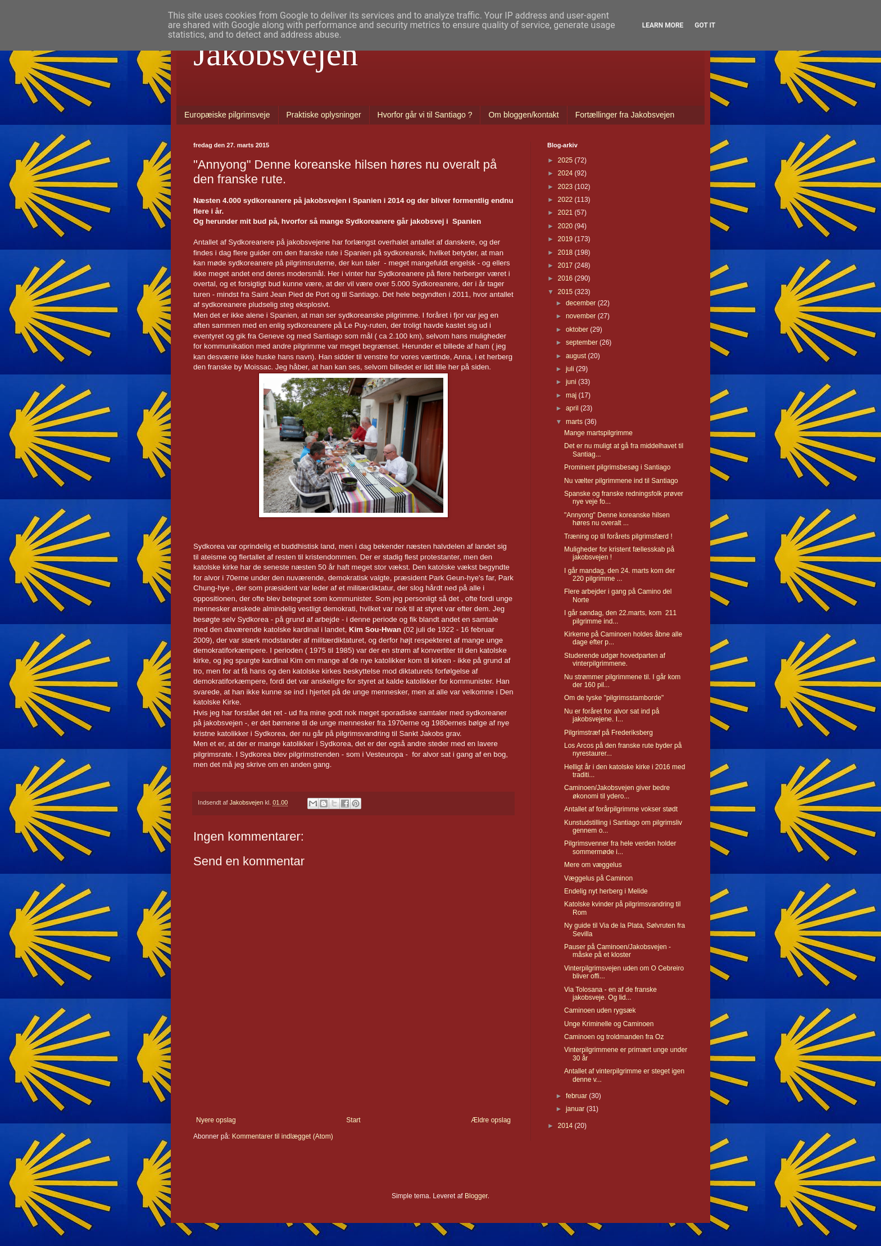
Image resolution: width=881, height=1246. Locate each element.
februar (577, 1096)
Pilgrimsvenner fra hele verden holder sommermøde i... (620, 847)
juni (572, 382)
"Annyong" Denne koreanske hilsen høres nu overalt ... (617, 519)
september (583, 342)
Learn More (663, 25)
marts (575, 422)
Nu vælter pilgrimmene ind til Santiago (621, 481)
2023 (566, 187)
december (582, 303)
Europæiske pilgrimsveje (227, 114)
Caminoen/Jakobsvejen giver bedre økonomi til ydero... (617, 792)
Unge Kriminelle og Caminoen (608, 1024)
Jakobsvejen (275, 54)
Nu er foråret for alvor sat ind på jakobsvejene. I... (611, 715)
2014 (566, 1126)
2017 (566, 265)
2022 (566, 200)
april (573, 408)
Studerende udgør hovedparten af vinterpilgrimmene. (614, 659)
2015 (566, 292)
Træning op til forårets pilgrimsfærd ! (618, 536)
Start (353, 1120)
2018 (566, 252)
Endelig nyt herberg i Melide (606, 891)
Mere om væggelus (593, 865)
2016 (566, 278)
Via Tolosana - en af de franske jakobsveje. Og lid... (610, 993)
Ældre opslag (491, 1120)
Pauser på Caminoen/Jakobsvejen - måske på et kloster (617, 951)
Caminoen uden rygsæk (599, 1010)
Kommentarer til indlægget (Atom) (282, 1136)
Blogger (476, 1196)
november (582, 316)
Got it (704, 25)
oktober (578, 329)
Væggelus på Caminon (598, 878)
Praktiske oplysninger (324, 114)
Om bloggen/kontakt (523, 114)
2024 (566, 173)
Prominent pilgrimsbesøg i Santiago (617, 467)
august (577, 356)
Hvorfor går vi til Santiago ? (425, 114)
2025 (566, 160)
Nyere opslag (216, 1120)
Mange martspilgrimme (598, 433)
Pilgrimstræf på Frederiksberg (608, 733)
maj (572, 395)
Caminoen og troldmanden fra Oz (614, 1037)
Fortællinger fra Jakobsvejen (625, 114)
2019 (566, 239)
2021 (566, 212)
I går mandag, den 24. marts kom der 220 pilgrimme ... (619, 575)
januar (576, 1109)
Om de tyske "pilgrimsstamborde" (614, 698)
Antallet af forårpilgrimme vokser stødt (621, 809)
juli (571, 369)
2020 (566, 226)
